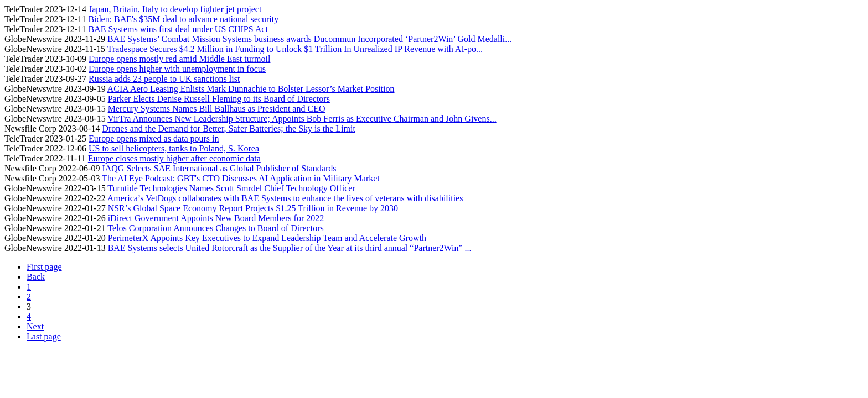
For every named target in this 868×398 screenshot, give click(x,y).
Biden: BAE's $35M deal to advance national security (183, 19)
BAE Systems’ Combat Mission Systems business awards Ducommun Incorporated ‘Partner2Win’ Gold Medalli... (309, 39)
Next (35, 326)
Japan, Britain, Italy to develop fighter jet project (175, 9)
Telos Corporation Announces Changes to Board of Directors (215, 228)
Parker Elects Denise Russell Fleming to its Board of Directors (219, 98)
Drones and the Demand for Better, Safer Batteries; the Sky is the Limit (228, 128)
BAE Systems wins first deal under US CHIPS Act (177, 29)
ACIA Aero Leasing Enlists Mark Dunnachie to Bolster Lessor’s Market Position (251, 88)
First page (44, 266)
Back (36, 276)
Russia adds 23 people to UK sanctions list (164, 78)
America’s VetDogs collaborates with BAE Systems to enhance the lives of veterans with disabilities (285, 198)
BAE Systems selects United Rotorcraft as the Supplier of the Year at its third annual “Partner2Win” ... (290, 248)
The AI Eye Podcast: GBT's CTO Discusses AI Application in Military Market (241, 178)
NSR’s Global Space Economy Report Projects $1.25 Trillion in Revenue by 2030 (253, 208)
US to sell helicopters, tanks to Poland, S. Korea (174, 148)
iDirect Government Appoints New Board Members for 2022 (216, 218)
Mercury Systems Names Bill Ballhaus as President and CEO (217, 108)
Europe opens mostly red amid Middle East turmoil (179, 59)
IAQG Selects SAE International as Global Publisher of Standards (219, 168)
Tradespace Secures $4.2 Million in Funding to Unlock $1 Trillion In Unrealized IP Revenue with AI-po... (295, 49)
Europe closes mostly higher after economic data (174, 158)
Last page (44, 336)
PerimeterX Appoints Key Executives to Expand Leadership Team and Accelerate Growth (267, 238)
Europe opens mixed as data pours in (154, 138)
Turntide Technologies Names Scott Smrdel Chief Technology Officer (231, 188)
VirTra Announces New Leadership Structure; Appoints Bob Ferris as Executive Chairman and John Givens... (301, 118)
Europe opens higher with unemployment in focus (177, 69)
